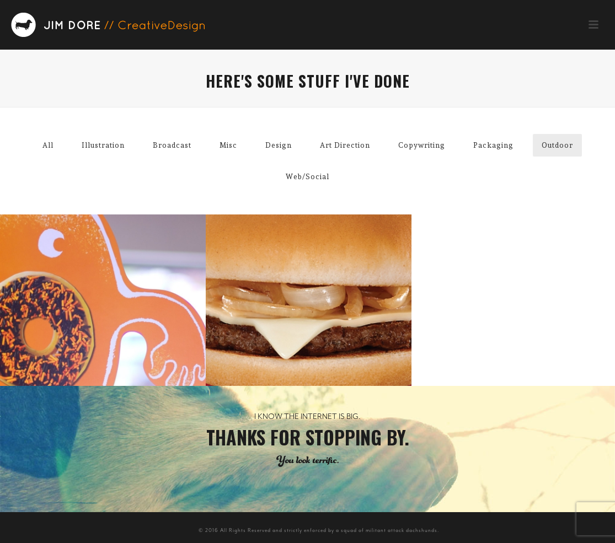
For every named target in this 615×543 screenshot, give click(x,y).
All (48, 145)
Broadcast (172, 145)
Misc (228, 145)
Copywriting (421, 145)
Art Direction (345, 145)
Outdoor (557, 145)
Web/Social (307, 177)
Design (278, 145)
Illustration (103, 145)
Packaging (493, 145)
